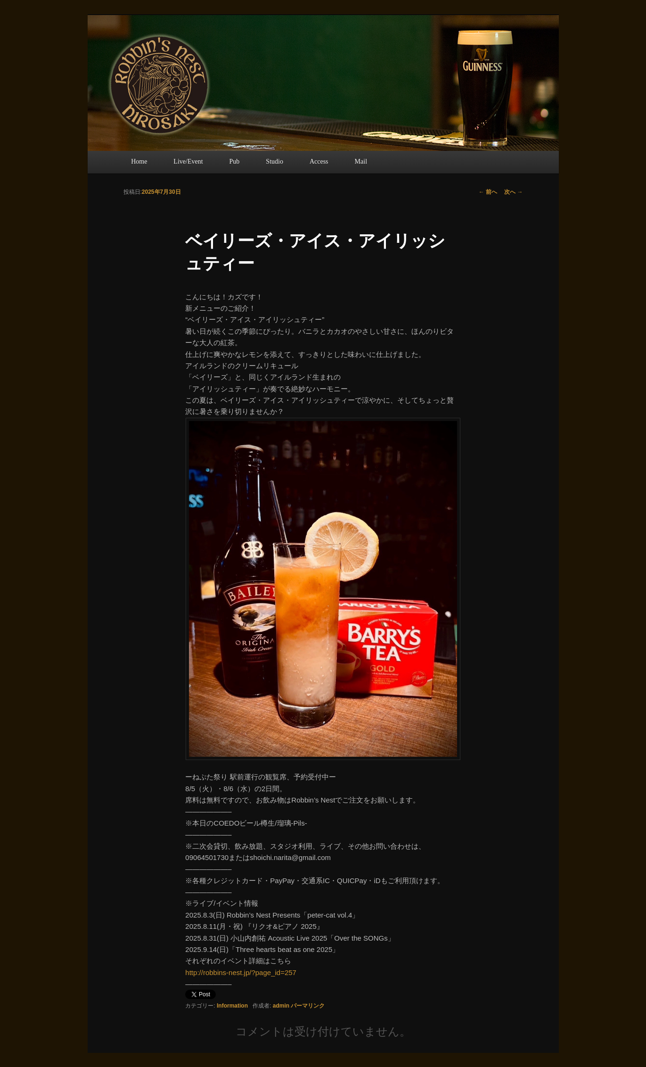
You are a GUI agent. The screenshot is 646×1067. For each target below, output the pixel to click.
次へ (513, 192)
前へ (488, 192)
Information (232, 1005)
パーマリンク (308, 1005)
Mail (361, 161)
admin (281, 1005)
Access (319, 161)
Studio (274, 161)
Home (139, 161)
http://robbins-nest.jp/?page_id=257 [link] (240, 972)
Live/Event (188, 161)
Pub (234, 161)
